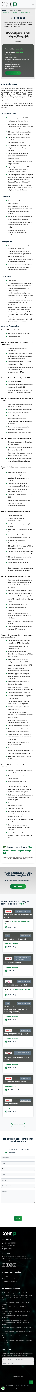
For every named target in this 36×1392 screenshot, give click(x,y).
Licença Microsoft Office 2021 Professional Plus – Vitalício (17, 1341)
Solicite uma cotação (13, 73)
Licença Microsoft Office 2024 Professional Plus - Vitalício (16, 1328)
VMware (18, 10)
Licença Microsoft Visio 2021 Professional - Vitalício (16, 1299)
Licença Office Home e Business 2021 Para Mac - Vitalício (18, 1337)
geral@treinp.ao (12, 1152)
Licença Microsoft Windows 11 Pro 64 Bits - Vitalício (16, 1323)
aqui (9, 858)
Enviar (18, 1218)
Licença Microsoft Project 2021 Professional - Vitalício (17, 1308)
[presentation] (14, 1208)
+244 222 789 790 (13, 1149)
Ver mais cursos (18, 1125)
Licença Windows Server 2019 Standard (16, 1320)
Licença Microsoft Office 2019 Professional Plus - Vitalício (18, 1332)
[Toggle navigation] (32, 4)
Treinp (11, 1385)
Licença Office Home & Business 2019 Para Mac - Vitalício (16, 1312)
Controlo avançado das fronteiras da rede (17, 1293)
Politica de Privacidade (18, 1389)
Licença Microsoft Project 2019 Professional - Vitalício (17, 1303)
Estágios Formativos (10, 1281)
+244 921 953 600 (25, 1149)
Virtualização (18, 41)
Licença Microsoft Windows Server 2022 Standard (15, 1316)
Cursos (11, 10)
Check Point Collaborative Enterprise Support (18, 1295)
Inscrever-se (18, 1376)
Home (4, 10)
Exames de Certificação (11, 1279)
